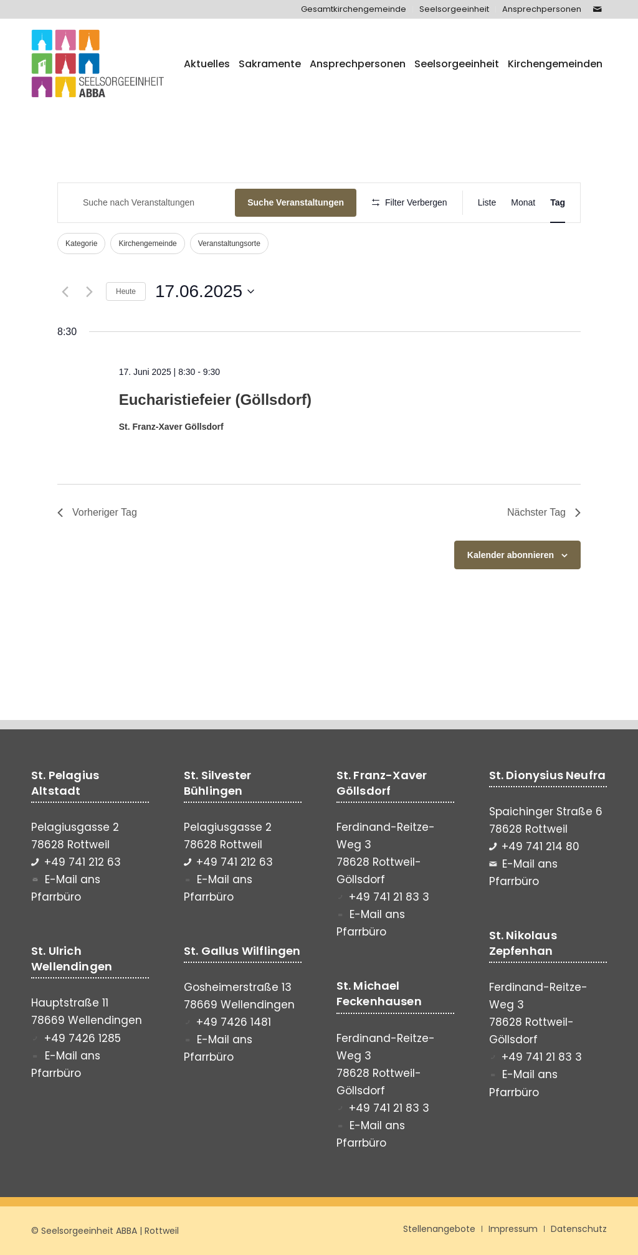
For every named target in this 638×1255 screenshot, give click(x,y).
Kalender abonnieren (510, 555)
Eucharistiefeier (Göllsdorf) (215, 399)
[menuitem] (354, 9)
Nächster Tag (544, 512)
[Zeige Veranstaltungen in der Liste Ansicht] (487, 202)
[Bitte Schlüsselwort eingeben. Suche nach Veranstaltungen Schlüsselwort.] (146, 202)
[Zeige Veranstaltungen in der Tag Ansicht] (557, 202)
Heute (126, 291)
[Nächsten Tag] (89, 291)
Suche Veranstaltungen (295, 202)
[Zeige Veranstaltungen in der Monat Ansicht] (523, 202)
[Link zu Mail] (597, 9)
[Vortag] (64, 291)
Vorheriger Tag (97, 512)
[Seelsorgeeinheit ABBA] (97, 64)
